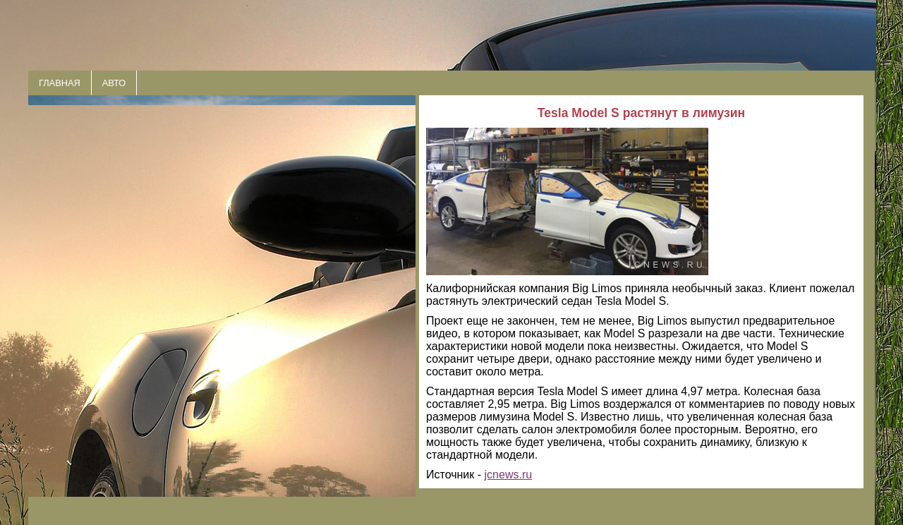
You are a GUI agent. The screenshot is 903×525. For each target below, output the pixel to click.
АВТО (114, 83)
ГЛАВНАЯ (59, 83)
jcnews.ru (509, 475)
